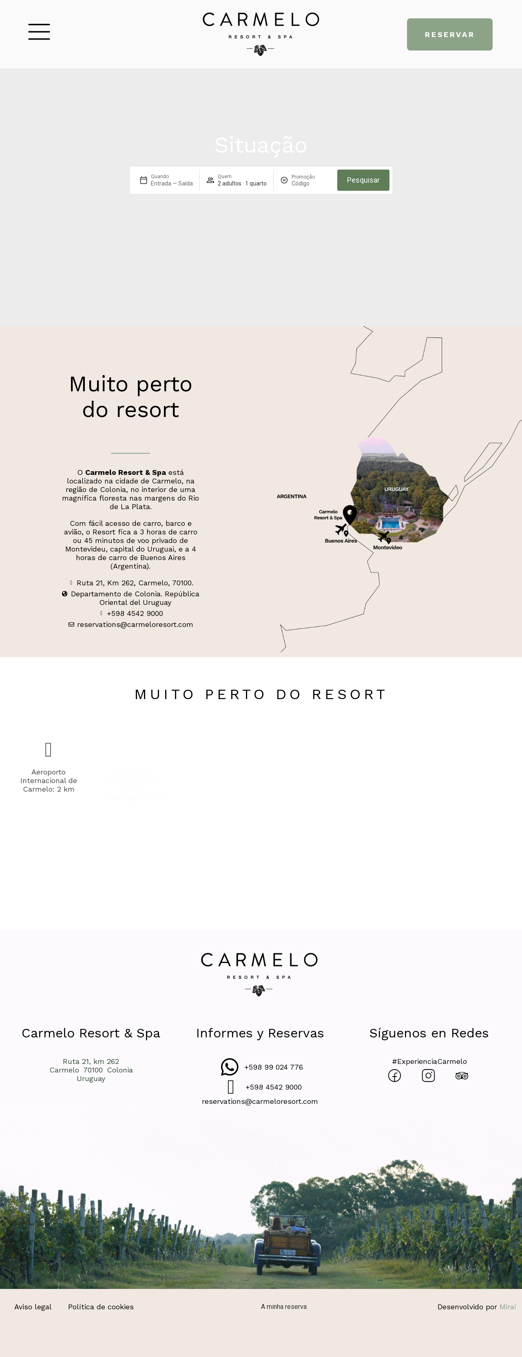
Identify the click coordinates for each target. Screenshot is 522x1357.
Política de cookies (101, 1306)
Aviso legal (33, 1306)
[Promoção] (311, 183)
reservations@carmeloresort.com (260, 1101)
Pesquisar (363, 180)
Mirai (508, 1306)
